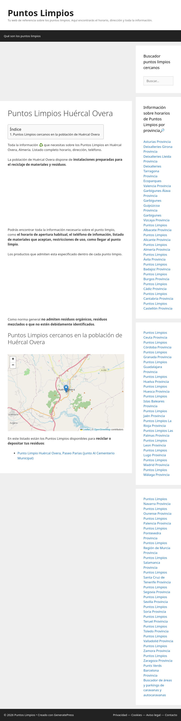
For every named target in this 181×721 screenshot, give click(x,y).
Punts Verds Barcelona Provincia (152, 670)
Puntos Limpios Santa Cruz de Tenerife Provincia (157, 577)
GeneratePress (64, 715)
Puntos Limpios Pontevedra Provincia (155, 533)
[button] (66, 389)
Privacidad (120, 715)
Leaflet (85, 429)
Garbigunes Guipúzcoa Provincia (152, 205)
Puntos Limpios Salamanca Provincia (155, 562)
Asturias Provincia (157, 141)
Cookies (136, 715)
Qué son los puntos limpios (22, 36)
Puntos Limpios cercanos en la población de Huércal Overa (56, 134)
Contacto (171, 715)
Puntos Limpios (41, 13)
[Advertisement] (66, 72)
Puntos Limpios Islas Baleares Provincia (155, 401)
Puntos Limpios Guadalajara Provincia (155, 367)
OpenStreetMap (102, 429)
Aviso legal (153, 715)
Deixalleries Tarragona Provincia (152, 171)
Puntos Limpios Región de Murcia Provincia (156, 548)
